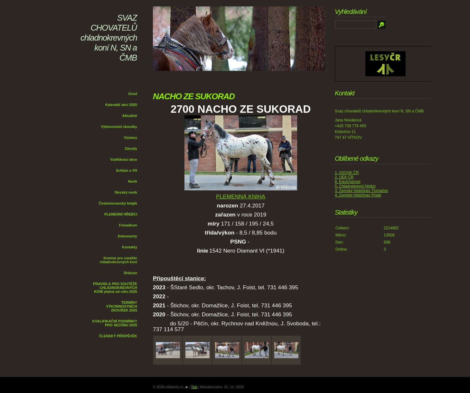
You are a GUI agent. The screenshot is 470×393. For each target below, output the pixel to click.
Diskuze (130, 273)
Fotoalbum (128, 225)
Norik (132, 181)
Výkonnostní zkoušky (119, 127)
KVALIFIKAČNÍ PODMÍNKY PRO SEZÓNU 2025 (114, 323)
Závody (131, 148)
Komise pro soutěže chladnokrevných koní (118, 260)
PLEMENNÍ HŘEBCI (120, 214)
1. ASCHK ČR (347, 172)
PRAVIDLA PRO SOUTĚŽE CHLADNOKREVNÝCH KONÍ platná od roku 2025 (115, 287)
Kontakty (129, 247)
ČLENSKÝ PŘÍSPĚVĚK (118, 336)
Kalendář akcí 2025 (121, 105)
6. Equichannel (347, 181)
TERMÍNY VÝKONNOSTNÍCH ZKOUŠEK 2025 (121, 306)
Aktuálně (129, 116)
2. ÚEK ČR (344, 177)
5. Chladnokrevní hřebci (355, 186)
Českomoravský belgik (118, 203)
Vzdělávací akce (123, 159)
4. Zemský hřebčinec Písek (358, 195)
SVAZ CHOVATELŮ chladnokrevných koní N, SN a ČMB (108, 37)
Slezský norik (126, 192)
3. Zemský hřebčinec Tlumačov (361, 190)
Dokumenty (127, 236)
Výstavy (130, 137)
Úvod (132, 94)
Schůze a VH (126, 170)
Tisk (194, 387)
